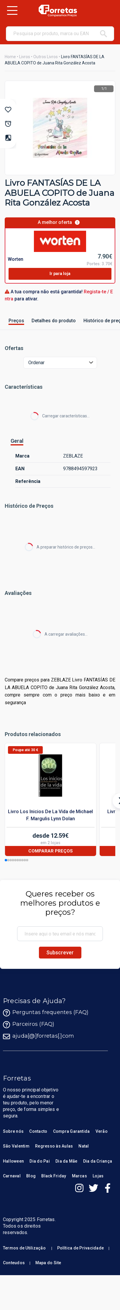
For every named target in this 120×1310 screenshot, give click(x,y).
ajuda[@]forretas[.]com (38, 1036)
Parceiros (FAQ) (29, 1024)
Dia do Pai (39, 1161)
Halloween (13, 1161)
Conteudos (14, 1262)
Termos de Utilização (24, 1248)
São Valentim (16, 1146)
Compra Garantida (71, 1131)
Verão (102, 1131)
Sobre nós (13, 1131)
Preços (16, 320)
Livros (24, 56)
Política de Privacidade (80, 1248)
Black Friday (53, 1176)
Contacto (38, 1131)
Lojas (98, 1176)
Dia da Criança (97, 1161)
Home (10, 56)
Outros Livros (45, 56)
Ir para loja (60, 273)
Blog (31, 1176)
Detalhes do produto (54, 320)
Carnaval (12, 1176)
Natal (83, 1146)
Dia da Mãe (66, 1161)
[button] (6, 860)
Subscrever (60, 952)
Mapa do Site (48, 1262)
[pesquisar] (103, 33)
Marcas (79, 1176)
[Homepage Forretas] (57, 11)
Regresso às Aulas (54, 1146)
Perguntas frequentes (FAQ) (45, 1012)
